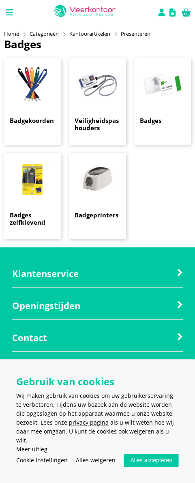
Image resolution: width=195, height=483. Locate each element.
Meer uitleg (31, 449)
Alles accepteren (151, 460)
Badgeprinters (96, 215)
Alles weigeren (96, 460)
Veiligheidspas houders (97, 124)
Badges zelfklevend (27, 218)
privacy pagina (89, 422)
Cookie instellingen (42, 460)
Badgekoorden (32, 120)
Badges (150, 120)
